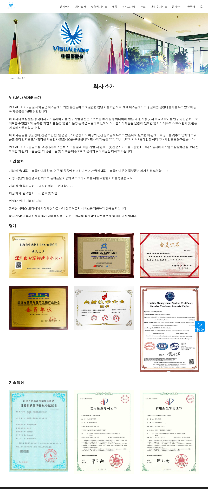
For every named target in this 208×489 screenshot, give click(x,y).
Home (11, 78)
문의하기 (177, 6)
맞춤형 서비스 (99, 6)
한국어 (191, 6)
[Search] (201, 6)
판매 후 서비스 (158, 6)
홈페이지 (65, 6)
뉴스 (143, 6)
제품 (114, 6)
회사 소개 (80, 6)
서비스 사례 (129, 6)
